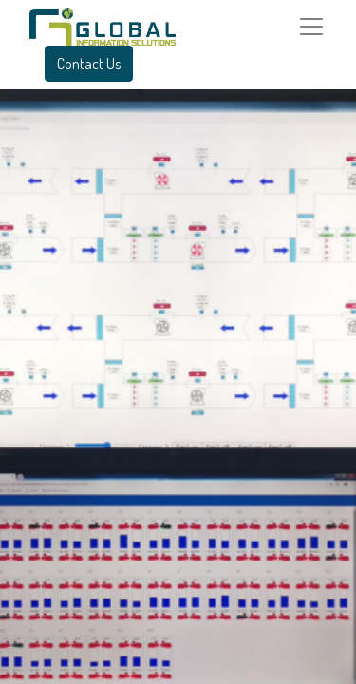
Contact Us (89, 63)
